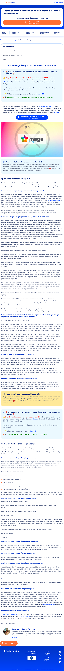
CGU (21, 669)
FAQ (4, 59)
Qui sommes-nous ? (46, 659)
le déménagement (54, 200)
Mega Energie (4, 32)
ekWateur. (57, 112)
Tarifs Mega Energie (57, 32)
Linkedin (15, 637)
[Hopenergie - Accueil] (10, 3)
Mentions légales (27, 669)
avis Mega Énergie (49, 604)
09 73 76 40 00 (59, 2)
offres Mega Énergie (45, 106)
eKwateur (6, 82)
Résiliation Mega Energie (44, 32)
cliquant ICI (40, 94)
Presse (50, 658)
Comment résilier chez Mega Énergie (12, 55)
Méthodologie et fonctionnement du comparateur (43, 669)
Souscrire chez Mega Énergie (10, 614)
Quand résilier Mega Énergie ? (11, 51)
